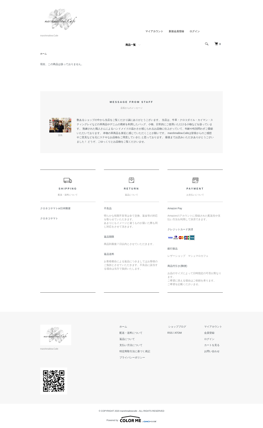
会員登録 (210, 333)
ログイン (195, 31)
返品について (131, 339)
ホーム (43, 54)
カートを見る (212, 345)
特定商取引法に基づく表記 (138, 351)
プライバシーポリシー (136, 357)
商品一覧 (130, 44)
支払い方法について (134, 345)
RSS (173, 333)
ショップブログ (179, 326)
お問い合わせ (212, 351)
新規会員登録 (176, 31)
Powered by (131, 419)
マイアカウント (154, 31)
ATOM (181, 333)
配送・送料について (134, 333)
